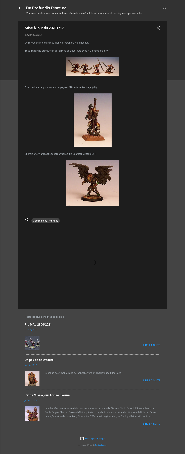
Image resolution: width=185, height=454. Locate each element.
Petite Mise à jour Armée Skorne (47, 395)
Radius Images (101, 445)
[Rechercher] (165, 9)
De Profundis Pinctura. (46, 8)
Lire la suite (151, 345)
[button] (158, 28)
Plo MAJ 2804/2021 (38, 324)
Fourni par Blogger (92, 438)
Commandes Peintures (45, 220)
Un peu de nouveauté (39, 360)
